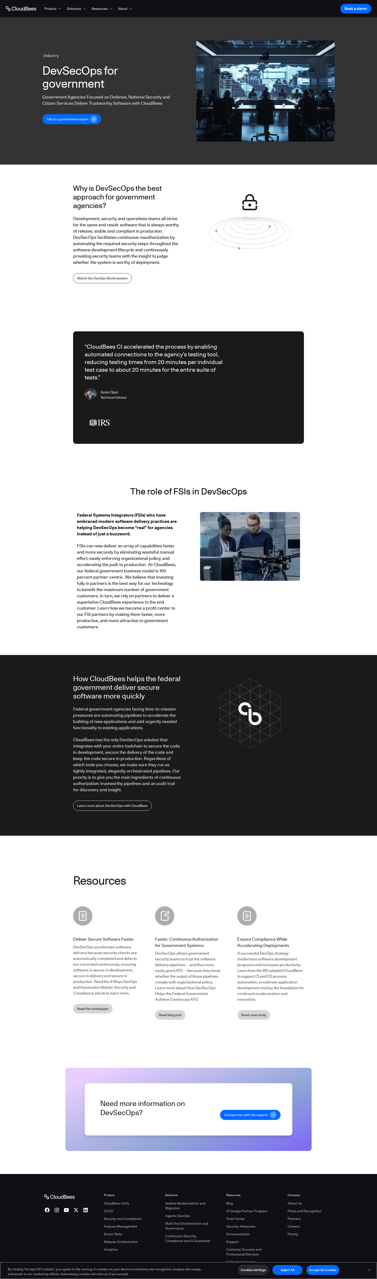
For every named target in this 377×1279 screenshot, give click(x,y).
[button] (53, 8)
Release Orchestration (121, 1242)
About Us (295, 1203)
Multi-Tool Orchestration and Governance (186, 1226)
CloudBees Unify (116, 1203)
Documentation (238, 1234)
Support (232, 1242)
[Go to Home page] (21, 8)
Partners (294, 1219)
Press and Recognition (304, 1211)
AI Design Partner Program (246, 1211)
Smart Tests (113, 1234)
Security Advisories (240, 1226)
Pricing (293, 1234)
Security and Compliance (123, 1219)
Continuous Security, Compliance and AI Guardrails (187, 1238)
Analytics (111, 1249)
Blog (229, 1203)
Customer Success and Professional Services (243, 1252)
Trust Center (235, 1219)
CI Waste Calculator (241, 1262)
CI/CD (108, 1211)
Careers (294, 1226)
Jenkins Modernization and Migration (185, 1205)
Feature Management (120, 1226)
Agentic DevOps (177, 1216)
